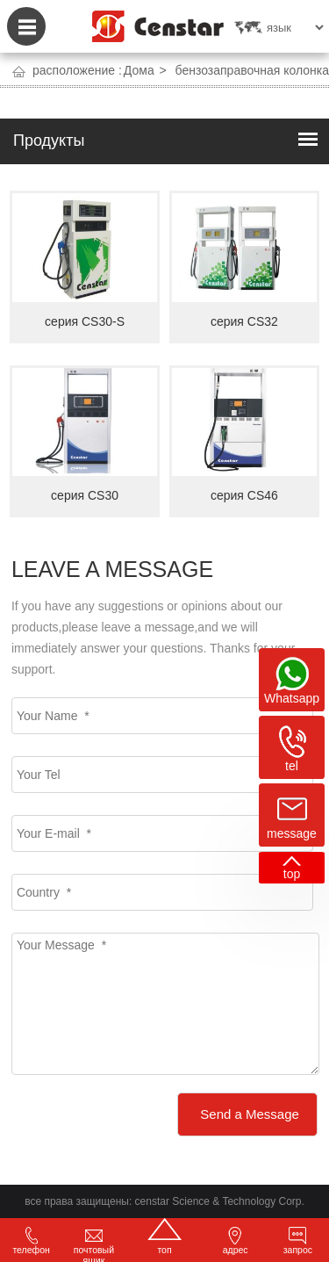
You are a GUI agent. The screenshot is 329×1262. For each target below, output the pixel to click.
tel (291, 766)
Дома (139, 70)
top (291, 874)
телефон (30, 1241)
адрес (235, 1241)
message (292, 833)
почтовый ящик (94, 1244)
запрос (297, 1241)
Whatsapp (291, 698)
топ (164, 1236)
